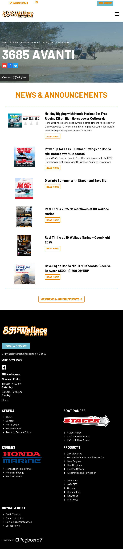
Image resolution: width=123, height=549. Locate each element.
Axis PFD (72, 484)
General (9, 411)
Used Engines (74, 464)
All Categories (74, 453)
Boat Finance (13, 514)
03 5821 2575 (19, 3)
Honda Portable (14, 476)
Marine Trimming (14, 517)
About (9, 416)
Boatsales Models (32, 42)
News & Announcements (61, 94)
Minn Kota (72, 499)
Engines (8, 447)
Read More (52, 136)
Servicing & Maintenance (19, 521)
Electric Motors (75, 468)
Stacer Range (74, 432)
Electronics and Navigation (81, 472)
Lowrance (72, 495)
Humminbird (73, 491)
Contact (10, 420)
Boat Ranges (74, 411)
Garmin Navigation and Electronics (85, 457)
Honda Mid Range (15, 472)
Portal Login (12, 424)
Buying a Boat (14, 508)
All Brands (72, 480)
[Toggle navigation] (117, 14)
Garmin (71, 487)
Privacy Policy (13, 428)
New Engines (74, 461)
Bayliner (49, 42)
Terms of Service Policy (18, 432)
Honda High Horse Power (19, 468)
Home (5, 42)
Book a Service (105, 3)
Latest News (13, 525)
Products (71, 447)
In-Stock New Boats (78, 436)
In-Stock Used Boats (78, 440)
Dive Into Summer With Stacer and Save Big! (76, 180)
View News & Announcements (61, 299)
